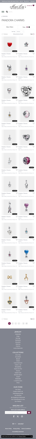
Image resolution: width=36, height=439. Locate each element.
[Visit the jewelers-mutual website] (20, 424)
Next (32, 34)
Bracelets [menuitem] (18, 342)
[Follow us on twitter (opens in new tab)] (18, 416)
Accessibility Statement (18, 431)
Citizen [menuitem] (18, 361)
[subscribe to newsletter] (29, 412)
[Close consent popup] (31, 436)
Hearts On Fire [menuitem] (18, 369)
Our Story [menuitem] (18, 389)
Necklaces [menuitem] (18, 340)
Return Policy (8, 428)
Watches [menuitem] (18, 344)
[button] (32, 1)
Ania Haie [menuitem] (18, 355)
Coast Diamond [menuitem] (18, 363)
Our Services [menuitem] (18, 395)
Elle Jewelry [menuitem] (18, 367)
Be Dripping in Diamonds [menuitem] (18, 397)
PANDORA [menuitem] (18, 334)
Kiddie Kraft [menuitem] (18, 372)
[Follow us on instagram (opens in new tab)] (22, 416)
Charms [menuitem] (18, 346)
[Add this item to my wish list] (16, 53)
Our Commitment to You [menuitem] (18, 399)
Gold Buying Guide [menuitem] (18, 393)
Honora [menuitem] (18, 371)
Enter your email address (18, 409)
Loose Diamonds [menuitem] (18, 348)
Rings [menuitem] (17, 336)
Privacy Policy (16, 428)
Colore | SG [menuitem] (18, 365)
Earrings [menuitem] (18, 338)
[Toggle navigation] (3, 11)
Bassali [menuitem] (18, 359)
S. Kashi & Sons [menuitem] (18, 380)
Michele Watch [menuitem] (18, 374)
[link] (10, 1)
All (26, 323)
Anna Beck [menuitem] (18, 357)
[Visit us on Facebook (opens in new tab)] (13, 416)
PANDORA (5, 16)
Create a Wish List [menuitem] (18, 391)
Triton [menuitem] (18, 382)
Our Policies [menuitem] (18, 401)
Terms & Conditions (26, 428)
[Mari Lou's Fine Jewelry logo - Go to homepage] (18, 6)
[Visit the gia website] (14, 424)
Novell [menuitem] (18, 376)
